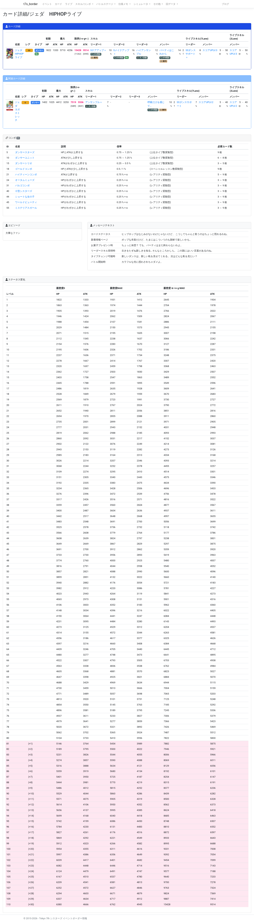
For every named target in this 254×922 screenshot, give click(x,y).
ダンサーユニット (25, 157)
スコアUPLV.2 (206, 102)
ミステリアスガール (26, 207)
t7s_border (30, 4)
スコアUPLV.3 (210, 50)
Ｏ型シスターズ (23, 191)
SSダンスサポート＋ (191, 54)
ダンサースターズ (25, 152)
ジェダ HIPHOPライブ (20, 54)
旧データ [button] (171, 4)
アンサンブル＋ (93, 102)
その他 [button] (157, 4)
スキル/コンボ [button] (83, 4)
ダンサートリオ (23, 163)
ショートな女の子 (25, 196)
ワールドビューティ (26, 202)
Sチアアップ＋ (98, 50)
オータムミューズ (25, 180)
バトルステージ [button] (105, 4)
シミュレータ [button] (141, 4)
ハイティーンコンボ (26, 174)
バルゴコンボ (22, 185)
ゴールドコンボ (23, 168)
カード (58, 4)
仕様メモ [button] (123, 4)
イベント (47, 4)
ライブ (68, 4)
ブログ (225, 4)
